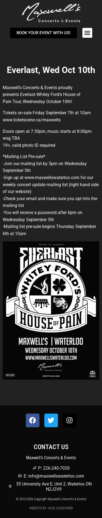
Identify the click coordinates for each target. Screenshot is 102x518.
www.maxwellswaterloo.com (51, 177)
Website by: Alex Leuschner (51, 508)
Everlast (27, 94)
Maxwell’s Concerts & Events (30, 87)
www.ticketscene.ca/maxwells (32, 119)
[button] (87, 33)
